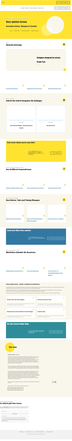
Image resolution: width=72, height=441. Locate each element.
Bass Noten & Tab (51, 125)
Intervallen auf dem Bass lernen (54, 88)
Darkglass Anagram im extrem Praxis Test (14, 271)
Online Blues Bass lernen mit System (34, 88)
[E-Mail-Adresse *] (15, 411)
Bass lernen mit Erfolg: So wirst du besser (35, 188)
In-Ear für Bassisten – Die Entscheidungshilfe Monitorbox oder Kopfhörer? (55, 273)
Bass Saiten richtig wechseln (12, 88)
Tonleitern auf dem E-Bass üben (54, 188)
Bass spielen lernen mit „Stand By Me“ (56, 219)
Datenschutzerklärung (12, 418)
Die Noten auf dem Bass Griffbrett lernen (14, 188)
